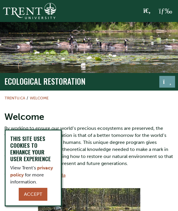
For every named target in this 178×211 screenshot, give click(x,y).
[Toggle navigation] (167, 82)
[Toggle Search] (147, 11)
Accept (33, 194)
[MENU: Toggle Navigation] (165, 11)
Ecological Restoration (44, 81)
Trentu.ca (15, 98)
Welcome (39, 98)
